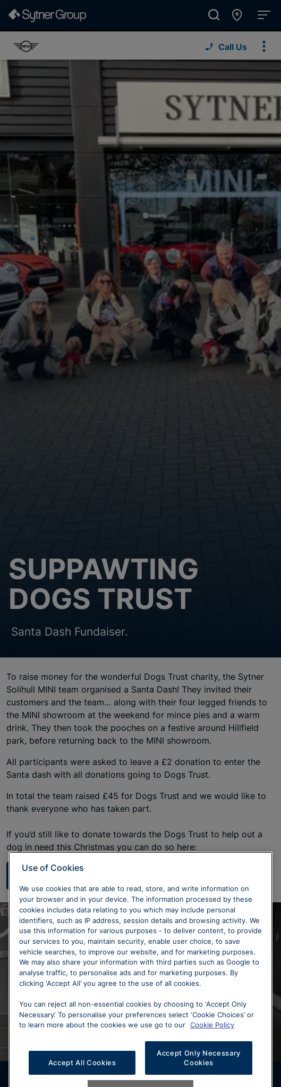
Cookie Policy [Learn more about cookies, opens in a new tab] (212, 1057)
